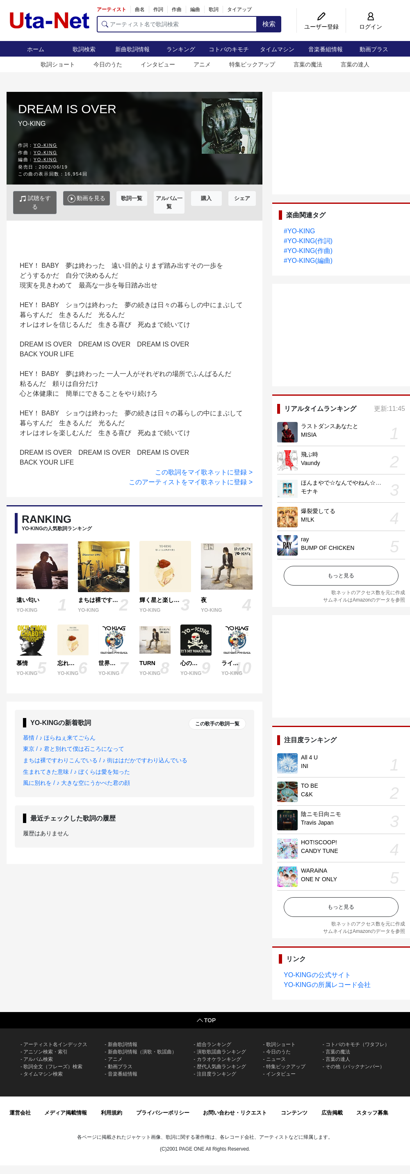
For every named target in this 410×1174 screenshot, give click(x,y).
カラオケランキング (219, 1059)
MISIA (309, 434)
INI (304, 766)
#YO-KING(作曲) (308, 250)
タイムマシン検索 (43, 1074)
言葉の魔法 (308, 64)
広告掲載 (332, 1113)
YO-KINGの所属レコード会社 (327, 984)
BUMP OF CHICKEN (327, 548)
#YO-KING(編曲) (308, 260)
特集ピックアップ (252, 64)
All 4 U (309, 757)
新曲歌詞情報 (132, 49)
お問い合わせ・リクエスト (235, 1113)
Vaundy (310, 463)
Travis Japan (317, 822)
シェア (242, 198)
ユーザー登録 (321, 26)
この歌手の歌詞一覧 (217, 724)
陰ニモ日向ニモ (321, 814)
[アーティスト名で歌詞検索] (177, 24)
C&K (307, 794)
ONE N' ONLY (319, 879)
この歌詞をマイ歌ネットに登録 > (204, 472)
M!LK (307, 519)
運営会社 (20, 1113)
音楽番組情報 (325, 49)
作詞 (158, 9)
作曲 (177, 9)
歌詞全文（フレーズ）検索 (52, 1066)
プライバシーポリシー (162, 1113)
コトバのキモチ (229, 49)
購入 (206, 198)
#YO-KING (299, 231)
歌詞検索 (84, 49)
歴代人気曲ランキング (221, 1066)
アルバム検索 (38, 1059)
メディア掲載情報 (65, 1113)
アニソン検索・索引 (45, 1052)
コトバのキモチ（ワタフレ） (358, 1044)
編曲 (195, 9)
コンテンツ (294, 1113)
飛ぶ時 (309, 454)
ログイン (370, 26)
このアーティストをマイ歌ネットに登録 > (191, 482)
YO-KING (45, 145)
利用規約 (111, 1113)
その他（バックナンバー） (355, 1066)
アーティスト (111, 9)
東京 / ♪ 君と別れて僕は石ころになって (73, 748)
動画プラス (374, 49)
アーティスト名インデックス (55, 1044)
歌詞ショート (58, 64)
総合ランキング (214, 1044)
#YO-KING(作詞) (308, 240)
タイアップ (239, 9)
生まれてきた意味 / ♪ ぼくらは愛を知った (76, 771)
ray (305, 539)
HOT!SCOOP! (319, 842)
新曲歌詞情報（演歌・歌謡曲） (142, 1052)
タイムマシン (277, 49)
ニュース (276, 1059)
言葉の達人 (355, 64)
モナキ (309, 491)
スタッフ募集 (372, 1113)
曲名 (140, 9)
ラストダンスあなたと (329, 426)
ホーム (35, 49)
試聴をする (35, 202)
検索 (269, 24)
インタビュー (158, 64)
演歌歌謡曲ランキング (221, 1052)
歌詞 (214, 9)
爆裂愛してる (318, 511)
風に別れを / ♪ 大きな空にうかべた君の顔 (76, 783)
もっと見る (341, 575)
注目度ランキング (216, 1074)
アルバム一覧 (169, 202)
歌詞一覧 (131, 198)
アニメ (202, 64)
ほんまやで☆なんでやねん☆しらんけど (352, 482)
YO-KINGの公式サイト (317, 974)
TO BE (309, 785)
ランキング (180, 49)
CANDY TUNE (319, 851)
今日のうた (107, 64)
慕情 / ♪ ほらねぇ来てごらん (59, 737)
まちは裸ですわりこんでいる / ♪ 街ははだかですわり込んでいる (105, 760)
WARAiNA (314, 870)
